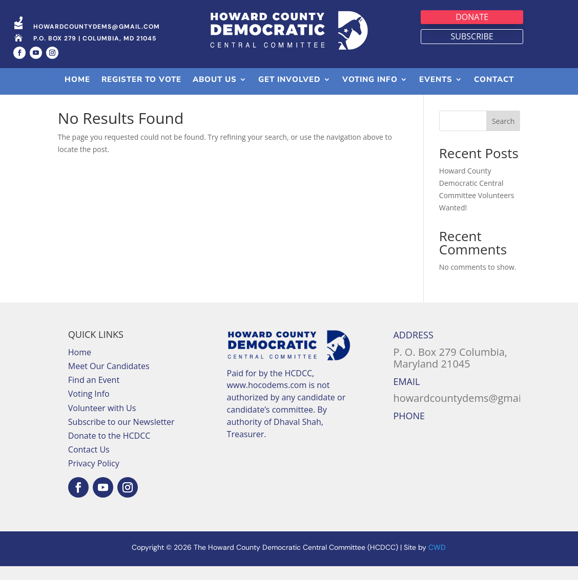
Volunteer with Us (102, 421)
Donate (472, 17)
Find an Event (93, 393)
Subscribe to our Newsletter (121, 435)
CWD (437, 560)
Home (79, 366)
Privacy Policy (93, 477)
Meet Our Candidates (109, 379)
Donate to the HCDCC (109, 449)
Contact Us (89, 463)
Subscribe (472, 36)
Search (503, 135)
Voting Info (89, 407)
